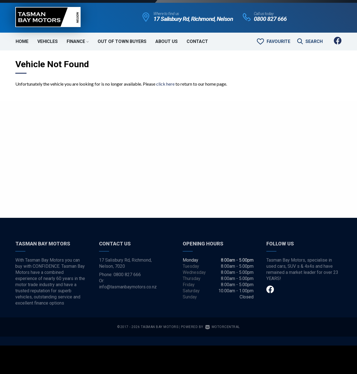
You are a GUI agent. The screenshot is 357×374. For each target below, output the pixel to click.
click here (165, 83)
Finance (78, 41)
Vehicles (47, 41)
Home (22, 41)
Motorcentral (222, 327)
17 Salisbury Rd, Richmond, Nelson (193, 19)
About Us (166, 41)
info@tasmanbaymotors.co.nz (128, 286)
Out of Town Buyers (122, 41)
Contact (197, 41)
